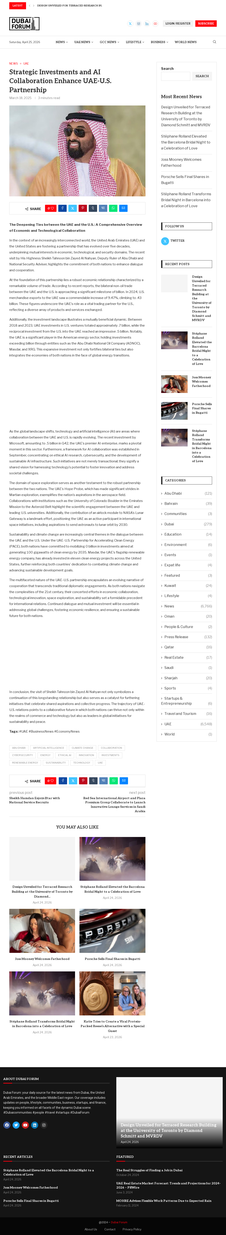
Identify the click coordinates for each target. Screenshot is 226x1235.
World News (186, 42)
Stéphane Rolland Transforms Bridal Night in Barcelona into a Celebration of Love (186, 200)
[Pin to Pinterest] (83, 208)
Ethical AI (64, 755)
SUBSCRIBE (206, 23)
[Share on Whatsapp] (113, 208)
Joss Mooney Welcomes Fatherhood (42, 959)
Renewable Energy (25, 762)
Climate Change (82, 747)
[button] (29, 5)
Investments (110, 755)
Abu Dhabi (19, 747)
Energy (45, 755)
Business (158, 42)
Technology (81, 762)
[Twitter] (130, 24)
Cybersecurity (22, 755)
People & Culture (188, 626)
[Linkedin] (147, 24)
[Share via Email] (123, 208)
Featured (188, 575)
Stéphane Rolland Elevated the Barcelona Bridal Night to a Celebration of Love (185, 142)
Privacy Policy (132, 1229)
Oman (188, 616)
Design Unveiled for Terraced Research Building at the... (81, 5)
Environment (188, 544)
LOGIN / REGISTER (178, 23)
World (188, 734)
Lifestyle (133, 42)
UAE (100, 762)
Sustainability (56, 762)
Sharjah (188, 678)
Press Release (188, 637)
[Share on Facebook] (62, 208)
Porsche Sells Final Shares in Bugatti (112, 959)
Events (188, 555)
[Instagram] (139, 24)
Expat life (188, 565)
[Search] (214, 42)
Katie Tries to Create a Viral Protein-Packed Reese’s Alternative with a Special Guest (113, 1026)
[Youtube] (155, 24)
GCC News (108, 42)
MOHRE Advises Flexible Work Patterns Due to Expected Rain (163, 1201)
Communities (188, 513)
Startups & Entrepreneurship (186, 701)
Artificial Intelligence (48, 747)
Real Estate (188, 657)
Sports (188, 688)
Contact (109, 1229)
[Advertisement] (77, 393)
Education (188, 534)
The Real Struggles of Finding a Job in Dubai (149, 1170)
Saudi (188, 667)
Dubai (188, 524)
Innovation (86, 755)
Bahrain (188, 503)
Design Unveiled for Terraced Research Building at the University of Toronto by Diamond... (42, 891)
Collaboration (111, 747)
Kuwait (188, 585)
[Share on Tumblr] (93, 208)
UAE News (82, 42)
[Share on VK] (103, 208)
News (60, 42)
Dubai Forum (119, 1222)
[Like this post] (52, 208)
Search (167, 69)
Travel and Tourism (188, 713)
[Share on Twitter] (72, 208)
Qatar (188, 647)
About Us (91, 1229)
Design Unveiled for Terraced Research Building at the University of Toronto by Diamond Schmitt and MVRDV (201, 298)
